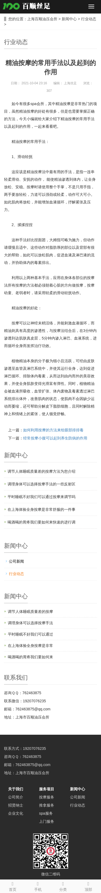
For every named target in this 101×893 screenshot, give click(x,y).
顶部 (88, 886)
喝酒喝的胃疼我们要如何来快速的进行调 (41, 522)
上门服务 (46, 821)
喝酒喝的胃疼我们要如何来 (30, 657)
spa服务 (46, 813)
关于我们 (15, 789)
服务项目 (46, 789)
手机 (38, 886)
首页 (12, 886)
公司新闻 (16, 561)
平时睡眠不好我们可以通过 (30, 634)
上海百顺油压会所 (42, 19)
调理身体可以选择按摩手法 (30, 623)
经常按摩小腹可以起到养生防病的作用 (55, 438)
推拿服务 (46, 805)
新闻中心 (69, 19)
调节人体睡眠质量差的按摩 (30, 611)
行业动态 (88, 19)
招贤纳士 (15, 805)
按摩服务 (46, 797)
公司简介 (15, 797)
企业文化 (15, 813)
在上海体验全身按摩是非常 (30, 645)
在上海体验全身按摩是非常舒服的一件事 (41, 509)
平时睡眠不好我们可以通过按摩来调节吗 (41, 497)
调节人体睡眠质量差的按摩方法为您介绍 (41, 471)
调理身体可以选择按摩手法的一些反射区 (41, 484)
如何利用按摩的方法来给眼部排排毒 (53, 430)
